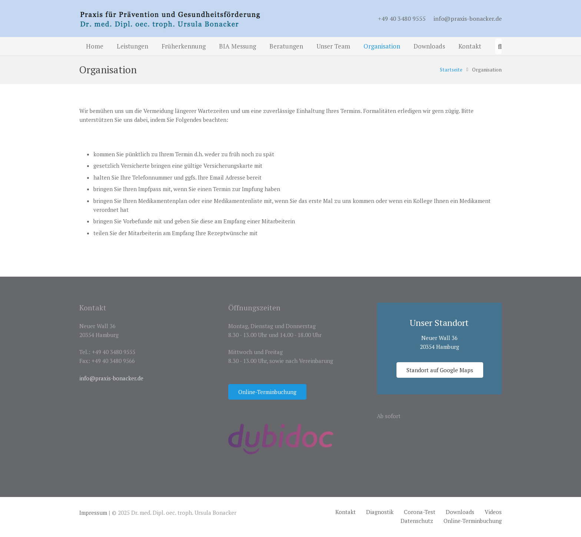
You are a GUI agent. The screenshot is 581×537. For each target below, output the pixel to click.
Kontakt (345, 512)
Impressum (93, 512)
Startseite (451, 69)
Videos (493, 512)
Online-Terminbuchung (473, 520)
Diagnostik (380, 512)
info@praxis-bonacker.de (468, 18)
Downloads (460, 512)
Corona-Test (419, 512)
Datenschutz (417, 520)
